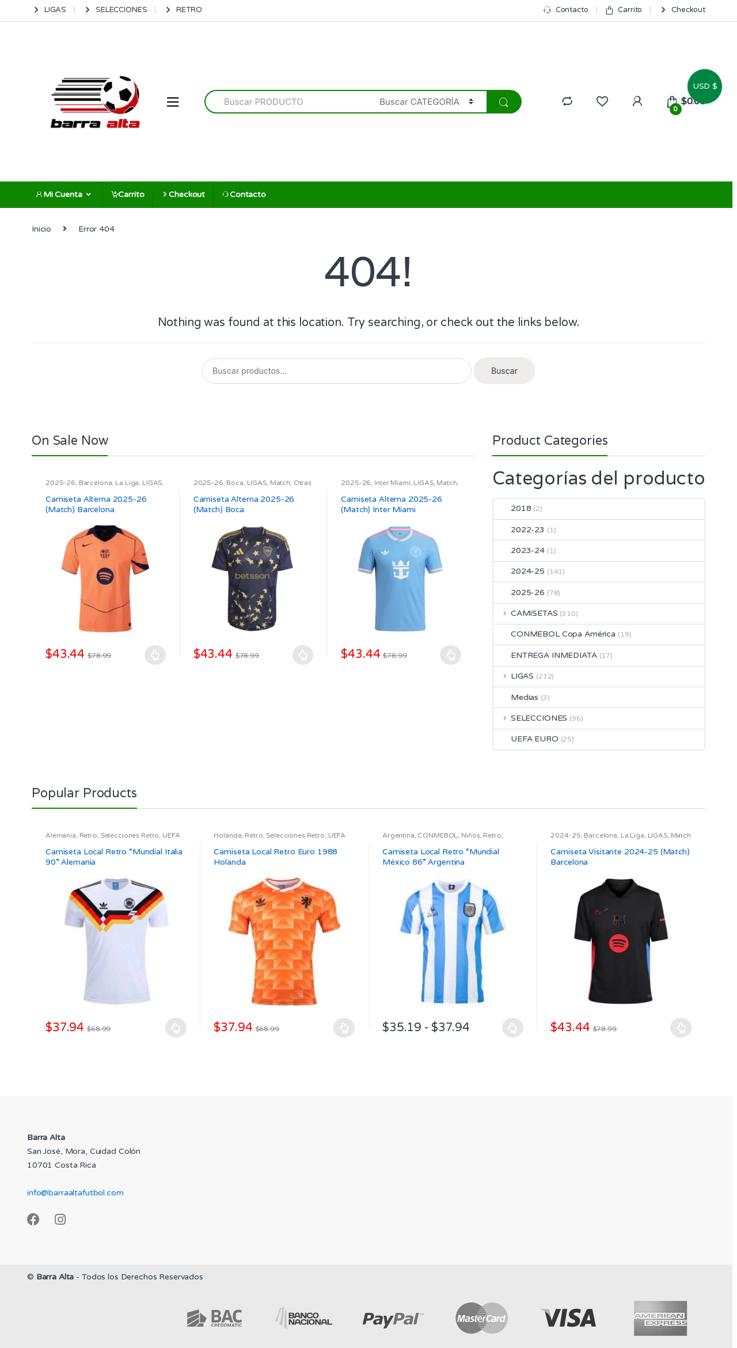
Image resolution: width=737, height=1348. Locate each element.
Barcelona (95, 483)
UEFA (171, 835)
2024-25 (519, 571)
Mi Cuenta (58, 194)
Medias (515, 697)
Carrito (623, 10)
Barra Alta (55, 1277)
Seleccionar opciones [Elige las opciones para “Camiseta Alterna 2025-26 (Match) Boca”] (302, 655)
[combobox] (285, 101)
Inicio (41, 229)
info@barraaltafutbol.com (75, 1193)
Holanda (227, 835)
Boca (234, 483)
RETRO (183, 10)
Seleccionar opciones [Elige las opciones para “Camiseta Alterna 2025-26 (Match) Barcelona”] (155, 655)
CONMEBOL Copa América (554, 634)
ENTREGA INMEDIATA (545, 655)
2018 (512, 508)
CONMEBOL (437, 835)
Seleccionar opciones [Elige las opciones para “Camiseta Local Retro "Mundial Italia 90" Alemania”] (176, 1027)
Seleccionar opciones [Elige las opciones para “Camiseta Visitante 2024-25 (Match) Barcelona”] (681, 1027)
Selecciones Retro (130, 835)
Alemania (60, 835)
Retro (88, 835)
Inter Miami (392, 483)
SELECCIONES (115, 10)
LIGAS (49, 10)
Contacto (565, 10)
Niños (470, 835)
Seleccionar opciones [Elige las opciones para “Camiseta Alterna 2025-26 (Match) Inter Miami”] (450, 655)
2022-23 (519, 530)
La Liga (127, 483)
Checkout (682, 10)
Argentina (398, 835)
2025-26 (60, 483)
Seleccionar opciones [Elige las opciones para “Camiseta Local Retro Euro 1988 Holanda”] (344, 1027)
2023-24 (519, 550)
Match (280, 483)
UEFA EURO (526, 739)
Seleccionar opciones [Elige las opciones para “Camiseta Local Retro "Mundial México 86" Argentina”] (513, 1027)
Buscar (504, 371)
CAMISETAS (525, 613)
